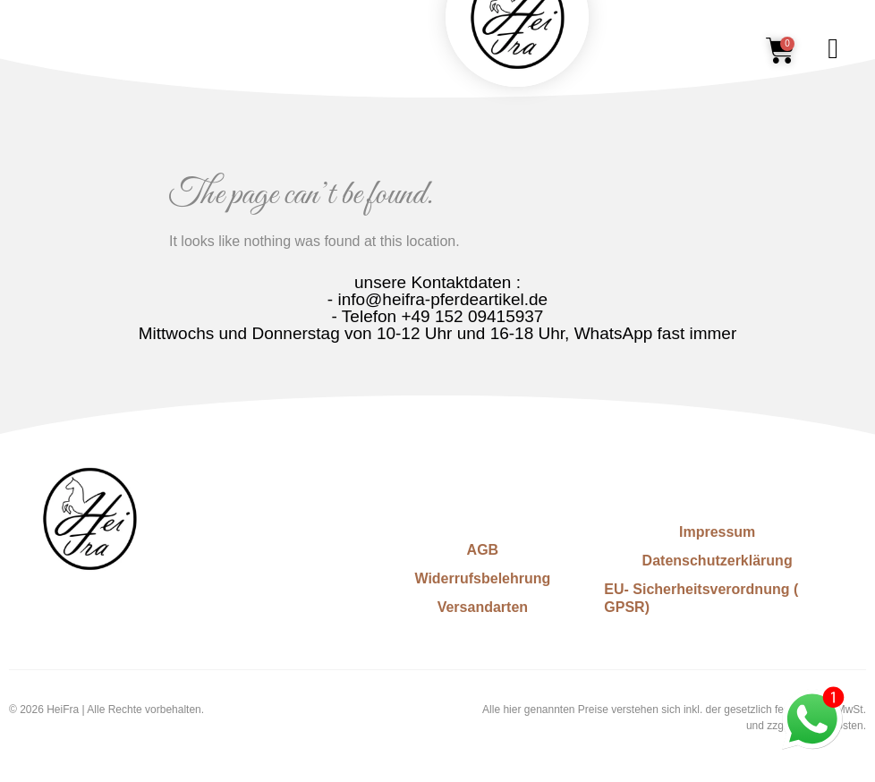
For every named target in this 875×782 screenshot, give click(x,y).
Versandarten (483, 607)
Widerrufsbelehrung (482, 578)
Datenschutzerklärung (717, 560)
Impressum (717, 532)
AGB (483, 549)
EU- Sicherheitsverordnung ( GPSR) (701, 598)
